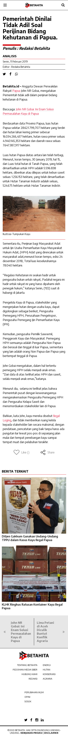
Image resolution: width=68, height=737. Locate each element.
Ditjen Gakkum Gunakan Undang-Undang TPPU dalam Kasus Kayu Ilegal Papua (30, 538)
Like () (21, 452)
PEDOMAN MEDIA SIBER (25, 669)
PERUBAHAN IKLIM (34, 692)
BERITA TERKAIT (15, 471)
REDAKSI (33, 678)
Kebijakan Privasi (31, 733)
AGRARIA (47, 678)
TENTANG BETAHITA (27, 665)
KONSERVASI (49, 674)
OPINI (27, 697)
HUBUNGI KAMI (29, 674)
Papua (16, 91)
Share (47, 452)
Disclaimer (51, 733)
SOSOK (27, 701)
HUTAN (46, 669)
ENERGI (47, 665)
